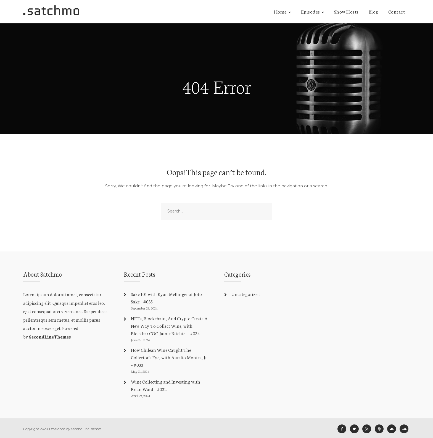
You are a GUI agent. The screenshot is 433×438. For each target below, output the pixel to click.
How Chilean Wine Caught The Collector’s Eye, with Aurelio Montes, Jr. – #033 (169, 357)
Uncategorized (245, 294)
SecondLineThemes (50, 336)
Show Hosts (346, 11)
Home (280, 11)
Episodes (310, 11)
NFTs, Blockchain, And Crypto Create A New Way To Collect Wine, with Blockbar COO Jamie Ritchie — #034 (169, 325)
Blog (373, 11)
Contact (396, 11)
